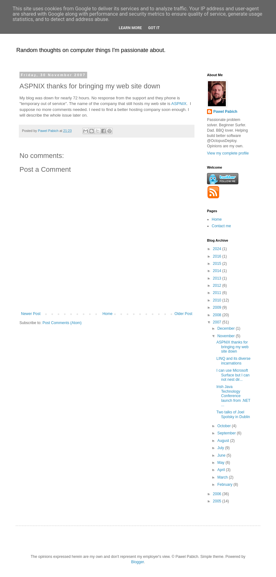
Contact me (221, 226)
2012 (217, 285)
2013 (217, 278)
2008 (217, 315)
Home (108, 314)
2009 (217, 307)
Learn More (130, 28)
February (225, 484)
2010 (217, 300)
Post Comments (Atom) (62, 323)
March (223, 477)
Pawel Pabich (225, 111)
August (223, 440)
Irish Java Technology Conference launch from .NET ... (233, 396)
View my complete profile (228, 153)
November (226, 336)
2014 (217, 271)
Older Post (183, 314)
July (221, 448)
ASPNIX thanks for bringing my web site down (232, 347)
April (221, 470)
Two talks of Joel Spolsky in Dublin (233, 414)
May (221, 462)
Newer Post (30, 314)
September (227, 433)
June (221, 455)
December (226, 328)
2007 (217, 322)
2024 (217, 249)
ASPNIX (178, 103)
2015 (217, 263)
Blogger (137, 562)
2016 (217, 256)
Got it (154, 28)
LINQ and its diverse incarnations (233, 360)
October (224, 426)
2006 (217, 494)
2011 (217, 293)
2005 (217, 501)
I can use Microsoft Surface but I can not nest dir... (233, 375)
